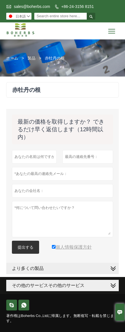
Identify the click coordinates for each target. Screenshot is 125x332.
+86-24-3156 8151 (77, 6)
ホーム (12, 58)
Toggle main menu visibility (112, 29)
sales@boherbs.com (32, 6)
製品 (31, 58)
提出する (25, 247)
